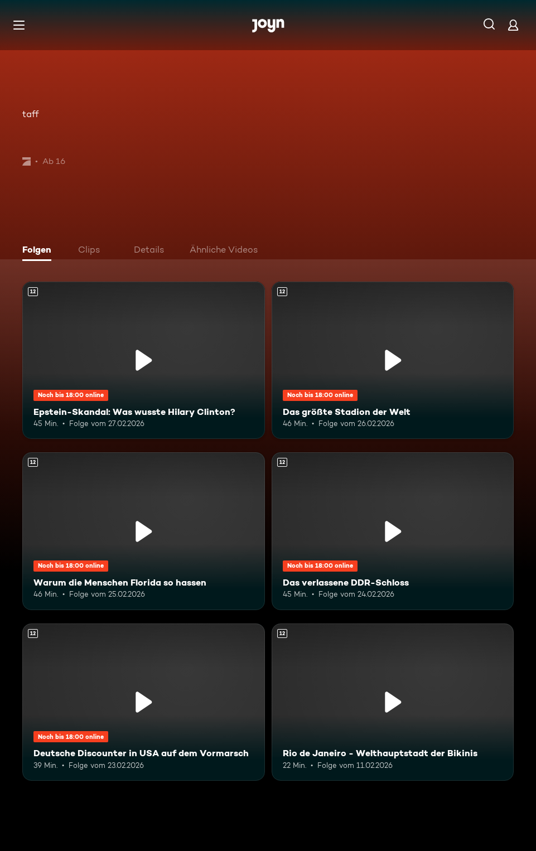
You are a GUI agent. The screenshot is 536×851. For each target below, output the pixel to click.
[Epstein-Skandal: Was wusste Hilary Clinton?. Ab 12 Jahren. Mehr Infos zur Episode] (143, 360)
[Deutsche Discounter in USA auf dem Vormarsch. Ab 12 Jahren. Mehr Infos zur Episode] (143, 702)
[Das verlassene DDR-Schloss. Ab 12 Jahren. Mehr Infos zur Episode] (393, 531)
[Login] (513, 25)
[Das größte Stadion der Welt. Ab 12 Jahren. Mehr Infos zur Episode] (393, 360)
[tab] (39, 251)
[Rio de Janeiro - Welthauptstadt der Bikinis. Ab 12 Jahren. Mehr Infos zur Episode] (393, 702)
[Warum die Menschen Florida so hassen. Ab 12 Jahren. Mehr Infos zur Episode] (143, 531)
